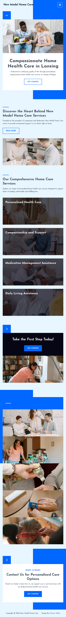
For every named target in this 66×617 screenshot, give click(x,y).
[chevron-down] (7, 15)
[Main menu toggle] (60, 4)
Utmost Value (55, 613)
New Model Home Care (18, 4)
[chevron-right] (7, 329)
